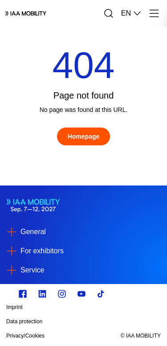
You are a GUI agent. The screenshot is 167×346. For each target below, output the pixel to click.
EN (131, 13)
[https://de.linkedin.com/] (42, 294)
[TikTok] (101, 294)
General (33, 231)
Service (32, 270)
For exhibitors (42, 251)
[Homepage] (83, 136)
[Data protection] (60, 321)
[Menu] (154, 13)
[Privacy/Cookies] (60, 335)
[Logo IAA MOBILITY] (25, 13)
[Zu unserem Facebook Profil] (23, 294)
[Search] (109, 13)
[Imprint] (60, 307)
